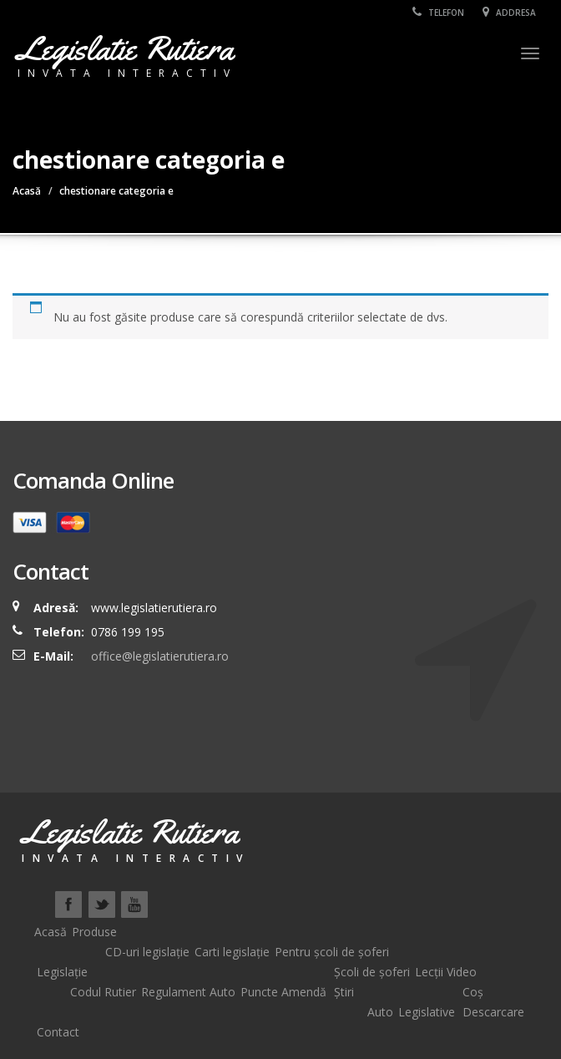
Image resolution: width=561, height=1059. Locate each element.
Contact (58, 1032)
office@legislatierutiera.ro (158, 656)
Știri (344, 992)
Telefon (438, 12)
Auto (380, 1012)
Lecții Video (446, 972)
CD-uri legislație (147, 952)
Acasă (27, 191)
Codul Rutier (103, 992)
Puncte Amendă (283, 992)
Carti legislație (232, 952)
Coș (472, 992)
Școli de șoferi (372, 972)
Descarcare (493, 1012)
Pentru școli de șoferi (332, 952)
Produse (94, 932)
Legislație (62, 972)
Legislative (426, 1012)
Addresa (509, 12)
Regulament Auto (188, 992)
